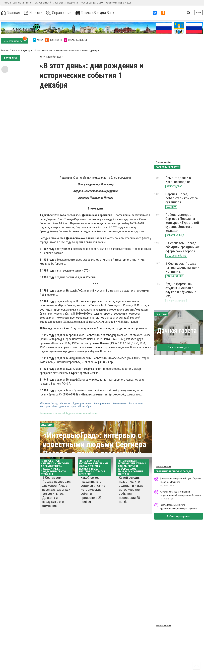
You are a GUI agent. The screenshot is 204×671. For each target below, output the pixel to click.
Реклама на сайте (163, 162)
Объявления (18, 2)
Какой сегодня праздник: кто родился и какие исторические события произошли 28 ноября (131, 490)
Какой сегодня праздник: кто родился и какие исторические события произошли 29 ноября (93, 490)
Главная (10, 13)
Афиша (7, 2)
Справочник (59, 13)
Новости (33, 13)
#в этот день (136, 403)
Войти (198, 13)
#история (45, 406)
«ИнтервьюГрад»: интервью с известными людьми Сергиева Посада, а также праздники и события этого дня (94, 449)
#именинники (119, 403)
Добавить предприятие (178, 516)
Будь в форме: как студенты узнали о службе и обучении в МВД (180, 290)
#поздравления (102, 403)
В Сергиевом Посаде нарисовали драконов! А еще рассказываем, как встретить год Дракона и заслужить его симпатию (57, 492)
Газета (29, 2)
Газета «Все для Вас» (95, 13)
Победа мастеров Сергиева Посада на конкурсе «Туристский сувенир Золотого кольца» (182, 223)
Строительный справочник (65, 2)
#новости (65, 403)
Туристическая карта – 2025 (118, 2)
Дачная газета (177, 330)
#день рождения (82, 403)
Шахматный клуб (42, 2)
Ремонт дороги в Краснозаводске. (178, 180)
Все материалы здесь (178, 347)
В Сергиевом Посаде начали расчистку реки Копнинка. (182, 268)
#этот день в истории (64, 406)
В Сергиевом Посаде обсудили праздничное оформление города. (182, 247)
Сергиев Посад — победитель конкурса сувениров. (181, 198)
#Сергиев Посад (49, 403)
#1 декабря (84, 406)
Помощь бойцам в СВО (91, 2)
